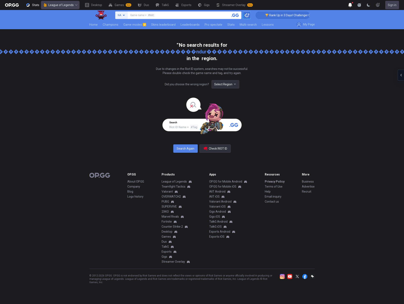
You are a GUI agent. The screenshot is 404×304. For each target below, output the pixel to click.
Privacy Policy (275, 181)
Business (308, 181)
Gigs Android (217, 211)
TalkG (165, 246)
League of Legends (60, 5)
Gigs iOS (214, 216)
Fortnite (167, 221)
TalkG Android (218, 221)
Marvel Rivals (170, 216)
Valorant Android (220, 201)
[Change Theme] (368, 5)
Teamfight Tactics (173, 186)
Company (133, 186)
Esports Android (219, 231)
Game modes (134, 24)
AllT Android (217, 191)
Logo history (135, 196)
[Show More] (350, 5)
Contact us (272, 201)
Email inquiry (273, 196)
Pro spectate (213, 24)
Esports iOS (216, 236)
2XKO (165, 211)
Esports (167, 251)
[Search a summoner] (235, 15)
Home (93, 24)
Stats (231, 24)
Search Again (185, 148)
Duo (164, 241)
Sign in (392, 5)
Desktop (167, 231)
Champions (110, 24)
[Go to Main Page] (12, 5)
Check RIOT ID (215, 148)
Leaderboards (190, 24)
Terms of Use (273, 186)
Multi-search (248, 24)
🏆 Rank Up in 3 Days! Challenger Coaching (296, 15)
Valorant (167, 191)
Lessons (268, 24)
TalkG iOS (215, 226)
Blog (130, 191)
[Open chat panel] (401, 75)
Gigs (164, 256)
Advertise (308, 186)
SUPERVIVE (169, 206)
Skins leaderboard (163, 24)
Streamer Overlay (173, 261)
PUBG (165, 201)
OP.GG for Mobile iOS (222, 186)
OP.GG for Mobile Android (225, 181)
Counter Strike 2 (172, 226)
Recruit (306, 191)
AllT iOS (214, 196)
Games (166, 236)
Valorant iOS (217, 206)
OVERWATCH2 (171, 196)
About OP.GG (135, 181)
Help (268, 191)
